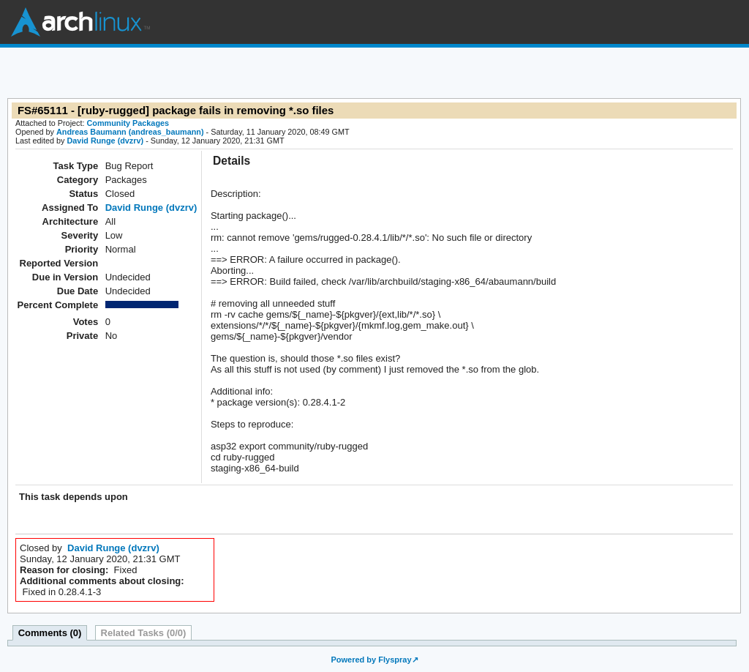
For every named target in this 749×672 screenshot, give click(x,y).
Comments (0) (50, 632)
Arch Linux (80, 22)
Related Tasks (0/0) (144, 632)
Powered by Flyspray (371, 659)
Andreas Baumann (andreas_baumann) (130, 131)
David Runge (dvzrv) (105, 140)
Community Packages (128, 123)
